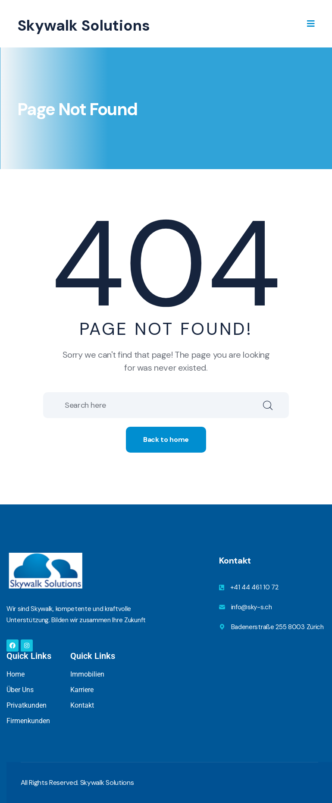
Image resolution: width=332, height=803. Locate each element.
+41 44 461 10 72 (254, 587)
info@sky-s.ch (251, 607)
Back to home (166, 439)
